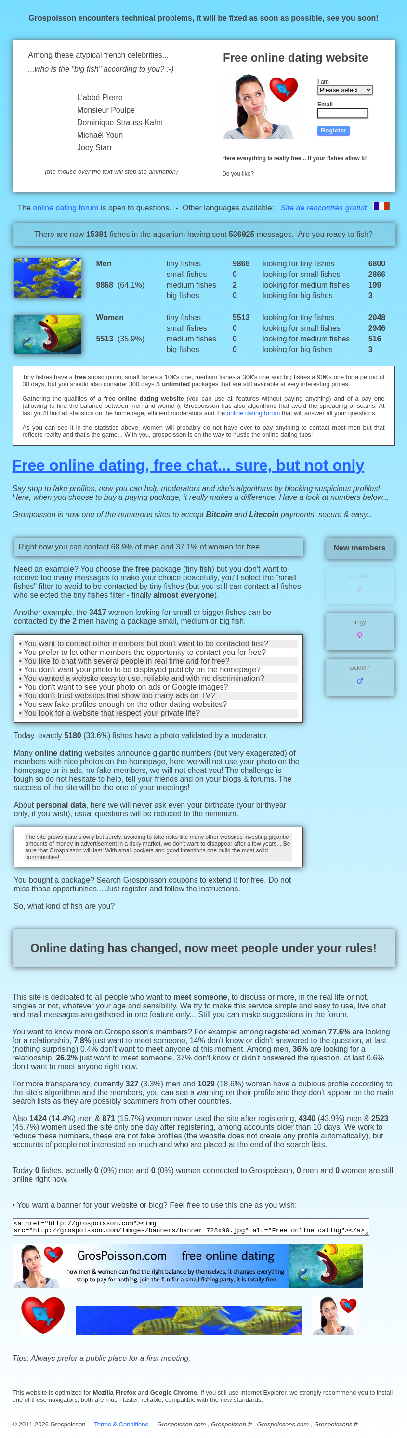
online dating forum (67, 208)
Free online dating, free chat (108, 465)
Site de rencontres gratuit (326, 208)
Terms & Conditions (114, 1420)
